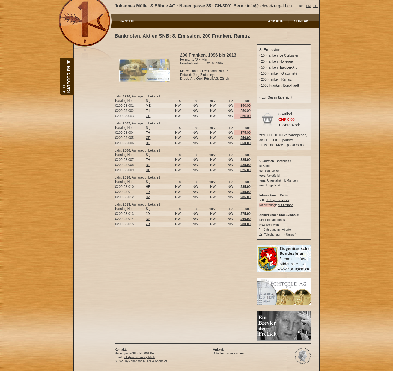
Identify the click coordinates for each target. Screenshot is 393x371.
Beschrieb (282, 160)
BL (148, 143)
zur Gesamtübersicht (277, 97)
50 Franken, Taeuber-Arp (279, 67)
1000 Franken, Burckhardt (280, 85)
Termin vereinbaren (232, 353)
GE (148, 116)
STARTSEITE (127, 21)
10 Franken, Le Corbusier (279, 55)
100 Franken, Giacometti (279, 73)
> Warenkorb (289, 125)
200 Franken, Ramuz (276, 79)
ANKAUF (276, 21)
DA (148, 197)
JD (148, 192)
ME (148, 106)
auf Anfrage (285, 205)
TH (148, 111)
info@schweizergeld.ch (269, 6)
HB (148, 170)
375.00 (245, 133)
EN (308, 6)
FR (315, 6)
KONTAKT (302, 21)
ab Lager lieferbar (277, 200)
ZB (148, 224)
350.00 (245, 106)
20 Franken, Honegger (277, 61)
